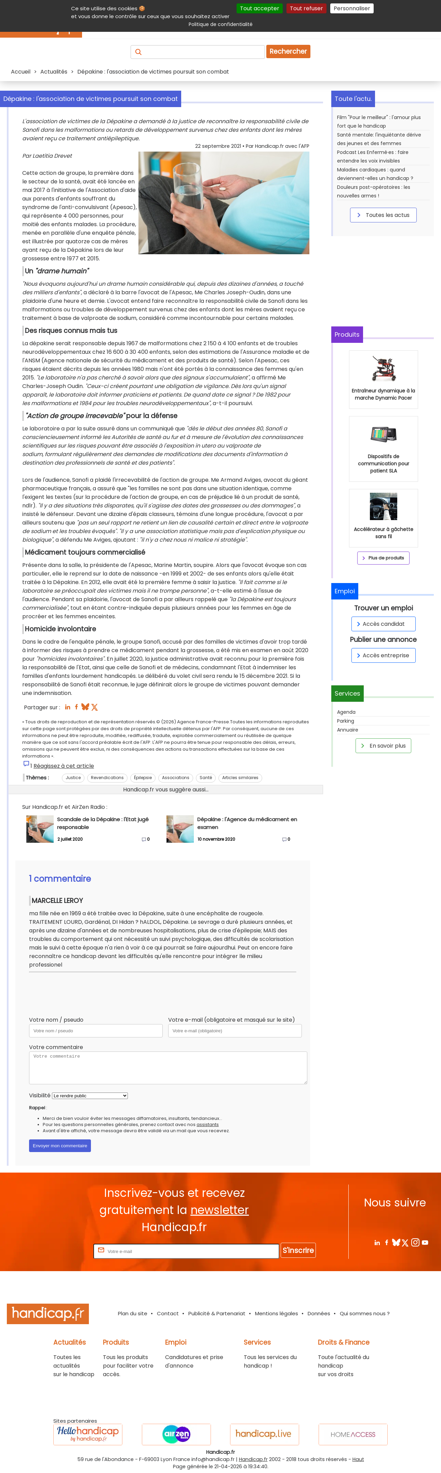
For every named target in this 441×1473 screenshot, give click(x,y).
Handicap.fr (253, 1459)
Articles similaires (240, 777)
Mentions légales (276, 1313)
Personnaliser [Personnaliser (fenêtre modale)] (352, 8)
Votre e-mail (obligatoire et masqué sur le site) (231, 1020)
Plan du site (132, 1313)
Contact (168, 1313)
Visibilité (40, 1095)
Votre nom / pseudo (56, 1020)
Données (319, 1313)
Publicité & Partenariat (216, 1313)
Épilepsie (143, 777)
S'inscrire (298, 1250)
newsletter (219, 1210)
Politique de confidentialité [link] (221, 24)
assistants (208, 1124)
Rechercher (288, 51)
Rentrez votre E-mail (64, 1251)
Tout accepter (259, 8)
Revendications (107, 777)
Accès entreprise (382, 655)
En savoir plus (382, 745)
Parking (345, 721)
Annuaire (347, 729)
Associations (175, 777)
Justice (73, 777)
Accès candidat (380, 624)
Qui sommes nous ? (365, 1313)
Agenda (346, 712)
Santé (206, 777)
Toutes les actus (382, 215)
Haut (358, 1459)
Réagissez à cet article (64, 766)
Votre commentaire (56, 1047)
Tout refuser (306, 8)
